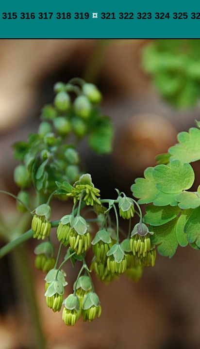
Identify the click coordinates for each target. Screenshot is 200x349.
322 (126, 16)
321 (108, 16)
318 (63, 16)
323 (144, 16)
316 (27, 16)
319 (81, 16)
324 (162, 16)
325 (180, 16)
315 (9, 16)
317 (45, 16)
